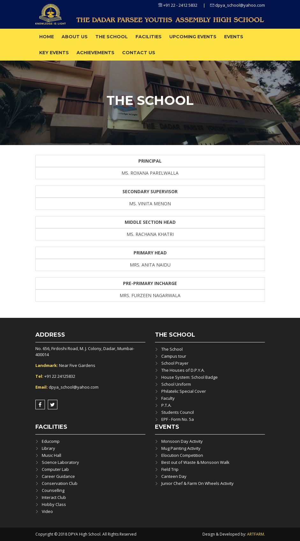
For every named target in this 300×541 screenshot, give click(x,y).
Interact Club (54, 497)
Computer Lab (55, 469)
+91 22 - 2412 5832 (177, 5)
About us (75, 37)
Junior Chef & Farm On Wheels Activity (197, 483)
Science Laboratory (60, 462)
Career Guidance (58, 476)
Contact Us (138, 52)
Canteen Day (174, 476)
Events (233, 37)
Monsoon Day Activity (182, 441)
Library (48, 448)
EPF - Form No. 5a (177, 419)
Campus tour (173, 356)
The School (111, 37)
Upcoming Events (192, 37)
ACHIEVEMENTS (95, 52)
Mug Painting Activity (181, 448)
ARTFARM (255, 534)
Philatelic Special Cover (183, 391)
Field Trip (170, 469)
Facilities (148, 37)
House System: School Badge (189, 377)
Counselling (53, 490)
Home (46, 37)
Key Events (54, 52)
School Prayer (174, 363)
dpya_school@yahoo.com (237, 5)
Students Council (177, 412)
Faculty (168, 398)
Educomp (51, 441)
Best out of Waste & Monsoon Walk (195, 462)
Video (47, 511)
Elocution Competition (182, 455)
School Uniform (176, 384)
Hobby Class (54, 504)
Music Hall (51, 455)
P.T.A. (166, 405)
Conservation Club (59, 483)
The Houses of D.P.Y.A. (183, 370)
